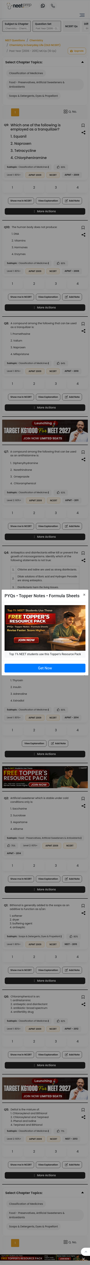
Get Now (45, 668)
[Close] (84, 595)
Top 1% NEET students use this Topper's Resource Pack (45, 654)
